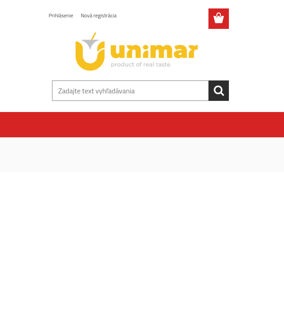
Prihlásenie (61, 15)
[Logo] (137, 51)
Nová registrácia (99, 15)
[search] (218, 90)
